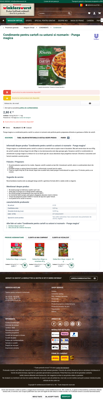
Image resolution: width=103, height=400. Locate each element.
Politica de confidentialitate (14, 340)
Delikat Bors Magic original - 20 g (63, 260)
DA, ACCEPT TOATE (52, 397)
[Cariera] (90, 20)
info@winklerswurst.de (13, 300)
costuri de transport (62, 368)
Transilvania (56, 309)
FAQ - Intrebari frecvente (59, 296)
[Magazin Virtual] (15, 20)
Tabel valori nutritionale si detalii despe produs (36, 138)
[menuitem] (55, 13)
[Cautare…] (55, 13)
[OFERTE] (28, 20)
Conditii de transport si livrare (15, 335)
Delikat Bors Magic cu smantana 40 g (39, 260)
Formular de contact (12, 325)
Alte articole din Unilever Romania (19, 227)
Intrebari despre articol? (15, 226)
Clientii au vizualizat (60, 237)
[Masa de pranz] (77, 20)
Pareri (65, 138)
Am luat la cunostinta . (21, 108)
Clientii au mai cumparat (38, 237)
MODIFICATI (66, 397)
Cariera (54, 291)
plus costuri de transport (23, 117)
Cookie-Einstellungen (12, 322)
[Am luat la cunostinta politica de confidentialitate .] (4, 107)
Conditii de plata (10, 338)
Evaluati (28, 128)
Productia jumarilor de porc (61, 306)
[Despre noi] (63, 20)
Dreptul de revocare (11, 345)
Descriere (9, 138)
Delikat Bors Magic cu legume (16, 259)
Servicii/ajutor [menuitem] (93, 5)
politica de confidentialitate (28, 108)
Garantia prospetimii (12, 333)
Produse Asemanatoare (14, 237)
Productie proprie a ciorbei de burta (63, 304)
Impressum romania (12, 348)
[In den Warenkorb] (24, 265)
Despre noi (55, 301)
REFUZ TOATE (37, 397)
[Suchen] (69, 13)
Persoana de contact (12, 330)
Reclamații (55, 299)
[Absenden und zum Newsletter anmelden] (95, 278)
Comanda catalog (57, 294)
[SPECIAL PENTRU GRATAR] (45, 20)
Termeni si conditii (11, 343)
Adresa (54, 311)
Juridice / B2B (10, 328)
